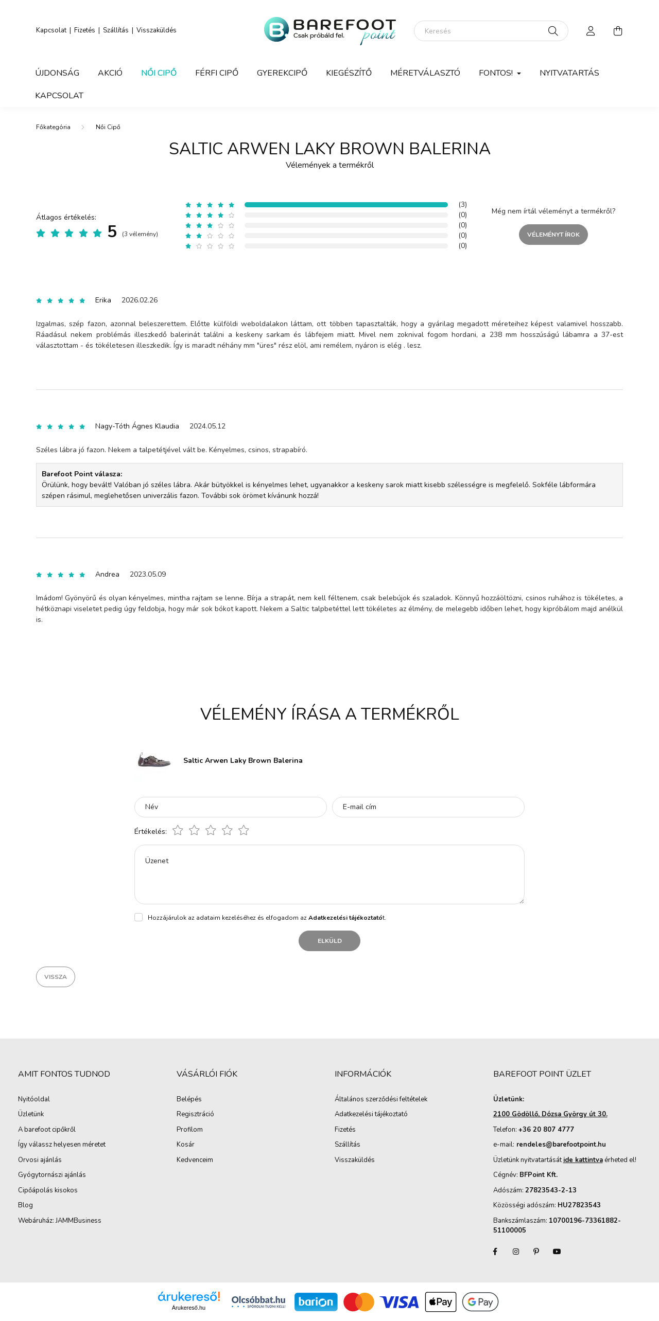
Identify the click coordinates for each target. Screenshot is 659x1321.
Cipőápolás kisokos (48, 1191)
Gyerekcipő (282, 73)
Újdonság (57, 73)
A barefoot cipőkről (47, 1130)
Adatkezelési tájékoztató (371, 1115)
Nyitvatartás (569, 73)
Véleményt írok (553, 234)
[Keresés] (491, 31)
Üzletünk (31, 1115)
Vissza (55, 977)
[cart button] (618, 31)
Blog (25, 1206)
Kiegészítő (349, 73)
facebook (495, 1251)
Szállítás (116, 30)
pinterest (536, 1251)
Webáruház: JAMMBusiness (59, 1221)
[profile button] (591, 31)
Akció (110, 73)
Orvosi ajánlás (40, 1160)
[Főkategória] (53, 127)
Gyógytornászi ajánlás (52, 1175)
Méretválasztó (425, 73)
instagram (516, 1251)
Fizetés (84, 30)
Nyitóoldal (34, 1100)
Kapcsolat (51, 30)
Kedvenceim (195, 1160)
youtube (557, 1251)
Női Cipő (159, 73)
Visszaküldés (156, 30)
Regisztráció (195, 1115)
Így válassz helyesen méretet (62, 1145)
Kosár (186, 1145)
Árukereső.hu (188, 1308)
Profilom (190, 1130)
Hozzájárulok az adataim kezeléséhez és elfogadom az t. (267, 918)
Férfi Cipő (216, 73)
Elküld (330, 941)
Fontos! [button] (497, 73)
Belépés (189, 1100)
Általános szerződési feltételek (381, 1100)
